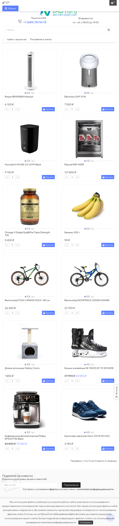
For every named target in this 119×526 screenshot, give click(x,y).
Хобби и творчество (17, 39)
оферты (52, 489)
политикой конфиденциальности (95, 489)
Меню (10, 8)
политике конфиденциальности (58, 522)
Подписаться (71, 485)
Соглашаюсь (86, 522)
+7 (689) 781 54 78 (34, 22)
